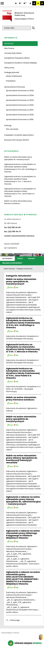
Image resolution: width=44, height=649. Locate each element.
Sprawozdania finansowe (14, 87)
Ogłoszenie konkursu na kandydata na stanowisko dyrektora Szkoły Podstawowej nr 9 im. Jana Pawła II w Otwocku (20, 192)
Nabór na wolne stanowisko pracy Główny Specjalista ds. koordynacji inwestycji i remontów (22, 459)
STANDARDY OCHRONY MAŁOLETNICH (19, 135)
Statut (20, 259)
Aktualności (9, 43)
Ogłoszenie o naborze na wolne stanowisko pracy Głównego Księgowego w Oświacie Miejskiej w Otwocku (23, 534)
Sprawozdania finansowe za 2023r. (20, 100)
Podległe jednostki (11, 72)
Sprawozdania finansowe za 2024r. (20, 95)
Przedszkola (10, 81)
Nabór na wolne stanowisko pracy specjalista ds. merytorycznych (18, 158)
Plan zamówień (12, 129)
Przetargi (7, 125)
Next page (15, 620)
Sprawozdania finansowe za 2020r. (20, 114)
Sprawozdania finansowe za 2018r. (20, 119)
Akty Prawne (9, 48)
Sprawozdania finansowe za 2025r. (20, 90)
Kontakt (31, 259)
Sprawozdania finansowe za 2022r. (20, 105)
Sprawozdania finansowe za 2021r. (20, 110)
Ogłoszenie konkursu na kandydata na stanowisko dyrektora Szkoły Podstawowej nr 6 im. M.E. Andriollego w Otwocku (20, 168)
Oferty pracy (9, 67)
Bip (13, 269)
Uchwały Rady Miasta (13, 53)
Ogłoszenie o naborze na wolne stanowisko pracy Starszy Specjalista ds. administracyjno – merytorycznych (23, 500)
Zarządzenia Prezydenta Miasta (17, 58)
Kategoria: (24, 269)
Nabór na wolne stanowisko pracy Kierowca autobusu (18, 202)
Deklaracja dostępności (12, 263)
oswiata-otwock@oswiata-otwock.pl (19, 235)
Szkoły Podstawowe (14, 76)
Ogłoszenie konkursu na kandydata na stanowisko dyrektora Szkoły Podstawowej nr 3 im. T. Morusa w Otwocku (20, 180)
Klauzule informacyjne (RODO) (16, 140)
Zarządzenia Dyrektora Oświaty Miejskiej (20, 63)
